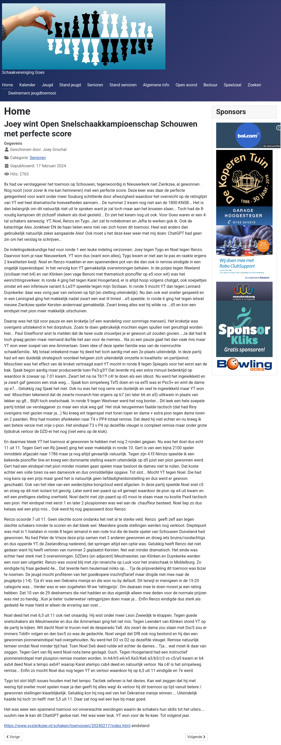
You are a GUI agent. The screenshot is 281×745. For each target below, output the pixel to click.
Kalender (27, 84)
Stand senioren (123, 84)
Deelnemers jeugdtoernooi (32, 93)
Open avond (186, 84)
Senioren (95, 84)
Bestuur (210, 84)
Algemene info (156, 84)
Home (7, 84)
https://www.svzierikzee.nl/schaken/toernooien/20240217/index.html (67, 725)
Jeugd (47, 84)
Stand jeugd (70, 84)
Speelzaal (232, 84)
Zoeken (254, 84)
